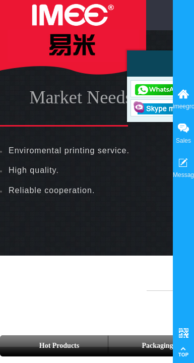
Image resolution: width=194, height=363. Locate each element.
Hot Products (59, 345)
